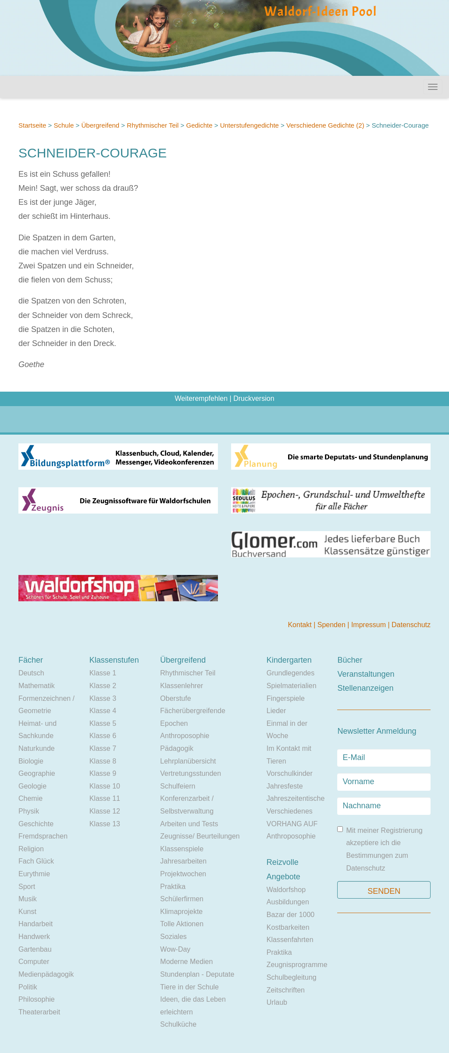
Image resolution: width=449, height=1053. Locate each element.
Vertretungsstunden (190, 773)
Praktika (172, 886)
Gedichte (199, 125)
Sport (26, 886)
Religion (31, 849)
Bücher (349, 660)
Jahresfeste (285, 786)
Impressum (369, 624)
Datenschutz (411, 624)
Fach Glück (36, 861)
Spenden (332, 624)
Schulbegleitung (292, 977)
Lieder (276, 710)
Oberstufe (175, 698)
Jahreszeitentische (296, 798)
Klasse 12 (104, 811)
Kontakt (301, 624)
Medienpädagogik (46, 974)
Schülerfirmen (181, 899)
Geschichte (35, 824)
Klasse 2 (102, 685)
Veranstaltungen (365, 674)
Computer (33, 961)
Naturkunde (36, 748)
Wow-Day (175, 949)
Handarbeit (35, 924)
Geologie (32, 786)
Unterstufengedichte (249, 125)
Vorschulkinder (290, 773)
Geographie (36, 773)
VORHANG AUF (292, 824)
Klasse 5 (102, 723)
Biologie (30, 761)
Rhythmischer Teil (152, 125)
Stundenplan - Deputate (197, 974)
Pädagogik (176, 748)
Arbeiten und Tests (189, 824)
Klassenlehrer (181, 685)
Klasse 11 (104, 798)
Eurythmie (34, 874)
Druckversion (253, 398)
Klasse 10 (104, 786)
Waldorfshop (286, 889)
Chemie (30, 798)
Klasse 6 (102, 735)
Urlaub (277, 1002)
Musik (27, 899)
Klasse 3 (102, 698)
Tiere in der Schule (189, 987)
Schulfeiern (177, 786)
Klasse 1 (102, 673)
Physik (28, 811)
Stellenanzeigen (365, 688)
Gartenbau (35, 949)
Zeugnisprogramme (297, 964)
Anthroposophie (184, 735)
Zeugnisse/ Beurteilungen (199, 836)
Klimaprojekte (181, 911)
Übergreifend (100, 125)
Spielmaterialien (292, 685)
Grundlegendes (290, 673)
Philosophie (36, 999)
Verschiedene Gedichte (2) (325, 125)
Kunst (27, 911)
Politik (27, 987)
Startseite (32, 125)
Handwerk (34, 936)
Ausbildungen (288, 902)
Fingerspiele (286, 698)
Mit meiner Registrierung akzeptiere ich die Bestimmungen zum (379, 849)
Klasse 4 (102, 710)
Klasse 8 (102, 761)
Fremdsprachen (43, 836)
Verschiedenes (290, 811)
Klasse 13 (104, 824)
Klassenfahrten (290, 939)
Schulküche (178, 1024)
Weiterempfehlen (201, 398)
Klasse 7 (102, 748)
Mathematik (36, 685)
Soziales (173, 936)
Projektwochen (183, 874)
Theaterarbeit (39, 1012)
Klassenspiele (181, 849)
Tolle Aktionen (181, 924)
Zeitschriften (286, 990)
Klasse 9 (102, 773)
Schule (63, 125)
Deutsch (31, 673)
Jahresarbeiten (183, 861)
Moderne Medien (186, 961)
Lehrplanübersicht (188, 761)
